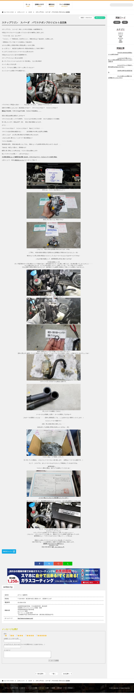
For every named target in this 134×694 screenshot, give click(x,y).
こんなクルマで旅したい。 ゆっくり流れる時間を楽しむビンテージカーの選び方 (120, 59)
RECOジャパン (19, 160)
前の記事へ (41, 675)
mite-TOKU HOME (9, 12)
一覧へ (54, 675)
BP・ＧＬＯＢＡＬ (57, 547)
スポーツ (120, 33)
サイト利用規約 (68, 689)
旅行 (120, 40)
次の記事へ (66, 675)
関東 (125, 22)
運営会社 (59, 689)
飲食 (120, 36)
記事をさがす (21, 12)
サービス (120, 38)
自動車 (30, 12)
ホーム (7, 689)
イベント (120, 34)
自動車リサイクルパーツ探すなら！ (53, 543)
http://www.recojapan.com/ (25, 618)
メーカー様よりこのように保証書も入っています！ (54, 498)
